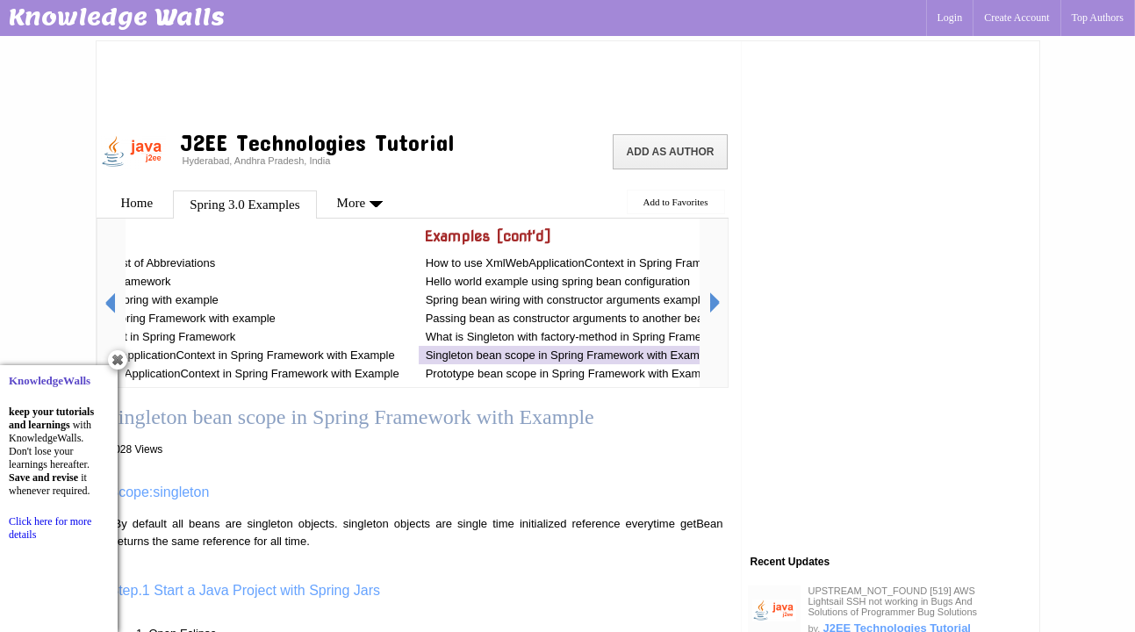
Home (137, 203)
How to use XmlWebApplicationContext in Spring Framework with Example (614, 262)
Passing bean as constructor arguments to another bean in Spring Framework (622, 318)
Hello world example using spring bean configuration (558, 281)
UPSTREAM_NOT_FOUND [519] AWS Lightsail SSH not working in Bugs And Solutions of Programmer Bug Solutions (893, 601)
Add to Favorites (675, 202)
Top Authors (1098, 17)
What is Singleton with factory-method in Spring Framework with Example (611, 336)
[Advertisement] (418, 83)
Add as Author (671, 152)
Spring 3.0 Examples (244, 205)
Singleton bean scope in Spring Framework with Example (570, 355)
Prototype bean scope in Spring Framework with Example (571, 373)
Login (950, 17)
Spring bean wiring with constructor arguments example (566, 299)
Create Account (1016, 17)
